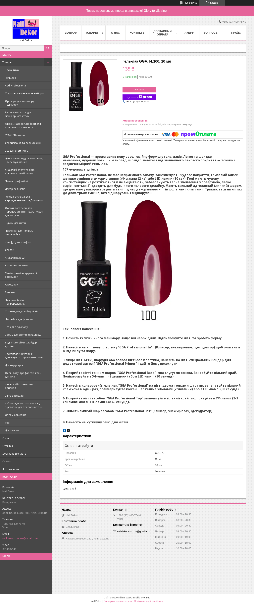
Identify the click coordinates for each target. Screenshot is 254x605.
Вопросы (210, 32)
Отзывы (7, 446)
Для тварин (12, 430)
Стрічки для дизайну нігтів (21, 311)
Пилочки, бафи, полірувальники (15, 301)
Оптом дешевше (15, 415)
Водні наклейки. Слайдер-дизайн (21, 344)
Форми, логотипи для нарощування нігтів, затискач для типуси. (24, 211)
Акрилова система (16, 265)
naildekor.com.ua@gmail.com (20, 538)
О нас (5, 438)
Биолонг (10, 292)
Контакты (137, 32)
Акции (189, 32)
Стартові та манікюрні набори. (24, 93)
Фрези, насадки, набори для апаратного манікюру (23, 125)
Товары (7, 62)
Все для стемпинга (16, 150)
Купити (139, 89)
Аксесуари (11, 284)
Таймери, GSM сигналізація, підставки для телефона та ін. (24, 405)
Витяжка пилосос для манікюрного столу (18, 114)
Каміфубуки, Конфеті (18, 242)
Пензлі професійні (16, 181)
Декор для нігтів (15, 189)
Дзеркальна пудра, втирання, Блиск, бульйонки (24, 160)
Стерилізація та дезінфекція (23, 143)
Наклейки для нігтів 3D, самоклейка (19, 232)
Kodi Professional (15, 85)
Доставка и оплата (14, 453)
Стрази (9, 250)
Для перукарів (14, 365)
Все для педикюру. (16, 327)
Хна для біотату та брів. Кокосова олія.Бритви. (20, 171)
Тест (8, 422)
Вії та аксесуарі (14, 395)
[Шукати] (48, 48)
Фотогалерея (10, 469)
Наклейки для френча (19, 319)
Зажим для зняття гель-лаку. (23, 334)
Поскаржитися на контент (118, 601)
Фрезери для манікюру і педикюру (20, 102)
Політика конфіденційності (149, 601)
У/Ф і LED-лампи (15, 135)
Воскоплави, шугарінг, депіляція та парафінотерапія (24, 355)
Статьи (7, 461)
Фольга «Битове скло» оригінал (19, 386)
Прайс (236, 32)
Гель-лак (10, 77)
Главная (70, 32)
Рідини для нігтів (15, 223)
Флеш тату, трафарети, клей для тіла (23, 374)
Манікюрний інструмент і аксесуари (21, 274)
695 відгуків (190, 2)
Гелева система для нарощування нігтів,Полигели (24, 198)
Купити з (139, 97)
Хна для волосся (15, 257)
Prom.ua (145, 597)
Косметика (12, 70)
